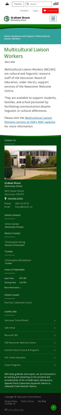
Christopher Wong (15, 242)
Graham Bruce (20, 17)
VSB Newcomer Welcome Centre (29, 342)
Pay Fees (17, 4)
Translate (25, 10)
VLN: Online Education (29, 357)
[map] (6, 4)
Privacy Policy (11, 401)
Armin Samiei (12, 224)
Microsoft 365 (29, 335)
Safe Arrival (29, 327)
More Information (11, 287)
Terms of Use (27, 401)
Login (36, 10)
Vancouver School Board (29, 320)
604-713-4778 (22, 203)
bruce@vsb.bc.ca (23, 206)
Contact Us (10, 403)
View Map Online (15, 198)
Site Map (42, 401)
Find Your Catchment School (18, 302)
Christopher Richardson (18, 260)
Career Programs (29, 365)
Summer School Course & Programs (29, 350)
